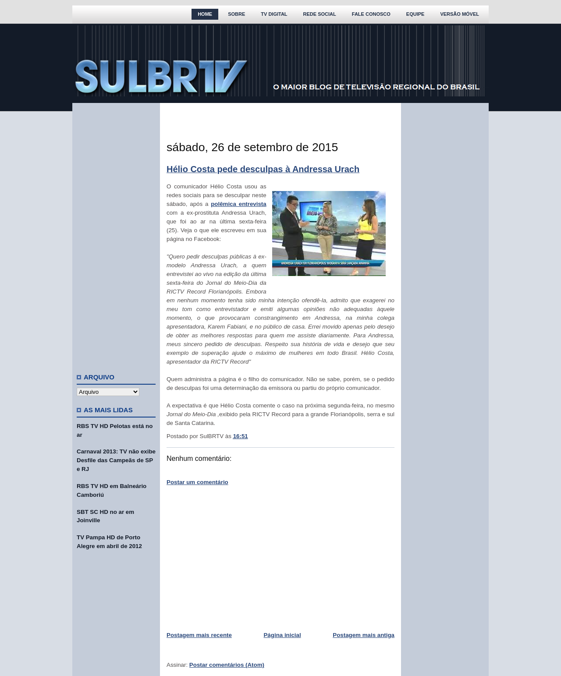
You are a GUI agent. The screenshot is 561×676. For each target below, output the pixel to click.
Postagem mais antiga (363, 635)
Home (205, 14)
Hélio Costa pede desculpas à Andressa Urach (263, 169)
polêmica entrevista (238, 204)
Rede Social (319, 14)
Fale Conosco (371, 14)
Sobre (236, 14)
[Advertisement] (116, 234)
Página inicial (282, 635)
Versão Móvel (459, 14)
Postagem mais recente (199, 635)
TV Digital (274, 14)
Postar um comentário (197, 482)
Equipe (415, 14)
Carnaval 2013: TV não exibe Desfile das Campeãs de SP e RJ (116, 460)
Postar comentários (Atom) (226, 665)
